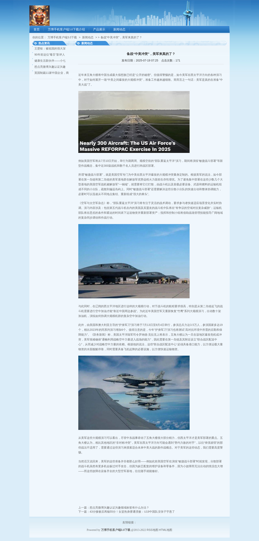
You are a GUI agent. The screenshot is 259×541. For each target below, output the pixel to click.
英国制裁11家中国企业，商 (51, 72)
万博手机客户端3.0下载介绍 (66, 29)
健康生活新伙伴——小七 (50, 60)
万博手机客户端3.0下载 (62, 37)
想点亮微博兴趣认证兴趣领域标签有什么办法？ (119, 507)
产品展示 (99, 29)
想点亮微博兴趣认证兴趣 (50, 66)
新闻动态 (119, 29)
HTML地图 (165, 529)
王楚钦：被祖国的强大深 (50, 48)
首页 (37, 29)
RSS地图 (152, 529)
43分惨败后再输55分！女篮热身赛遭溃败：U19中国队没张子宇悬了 (132, 511)
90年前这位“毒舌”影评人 (49, 54)
